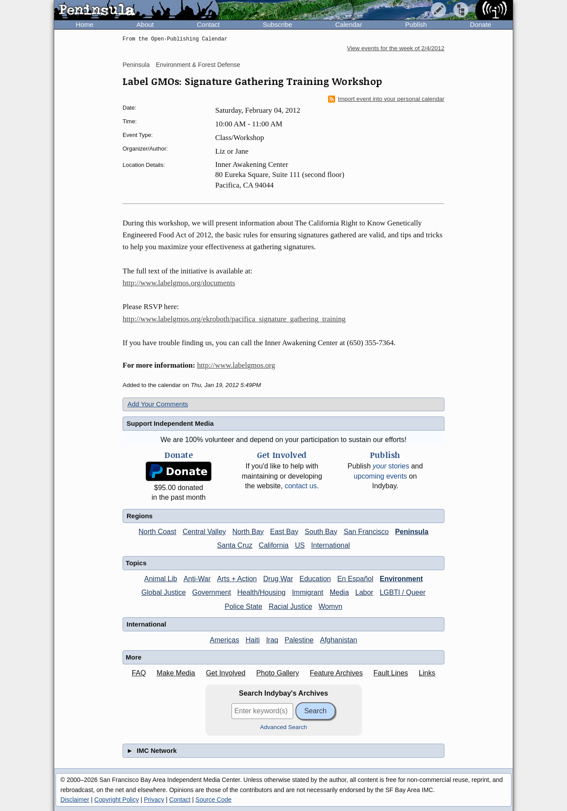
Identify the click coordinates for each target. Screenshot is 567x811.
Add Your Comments (157, 404)
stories (391, 466)
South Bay (321, 531)
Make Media (176, 673)
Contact (208, 24)
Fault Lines (390, 673)
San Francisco (365, 531)
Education (315, 578)
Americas (224, 640)
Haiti (253, 640)
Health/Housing (261, 592)
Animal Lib (160, 578)
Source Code (213, 799)
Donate (480, 24)
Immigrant (307, 592)
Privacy (154, 799)
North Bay (248, 531)
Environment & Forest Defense (198, 64)
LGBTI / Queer (402, 592)
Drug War (278, 578)
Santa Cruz (234, 545)
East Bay (284, 531)
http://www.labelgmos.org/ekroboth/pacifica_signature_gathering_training (234, 319)
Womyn (331, 606)
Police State (243, 606)
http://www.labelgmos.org (236, 365)
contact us (301, 486)
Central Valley (204, 531)
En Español (355, 578)
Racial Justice (290, 606)
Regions (140, 516)
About (145, 24)
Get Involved (226, 673)
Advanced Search (283, 727)
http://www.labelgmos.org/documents (179, 283)
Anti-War (197, 578)
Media (339, 592)
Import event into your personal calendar (386, 99)
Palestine (298, 640)
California (274, 545)
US (300, 545)
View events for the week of (395, 48)
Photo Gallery (277, 673)
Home (84, 24)
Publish (416, 24)
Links (427, 673)
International (330, 545)
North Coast (157, 531)
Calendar (348, 24)
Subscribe (277, 24)
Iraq (272, 640)
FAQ (139, 673)
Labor (364, 592)
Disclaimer (74, 799)
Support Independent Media (170, 423)
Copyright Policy (116, 799)
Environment (401, 578)
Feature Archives (336, 673)
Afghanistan (339, 640)
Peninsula (136, 64)
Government (211, 592)
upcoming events (380, 476)
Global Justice (164, 592)
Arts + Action (237, 578)
